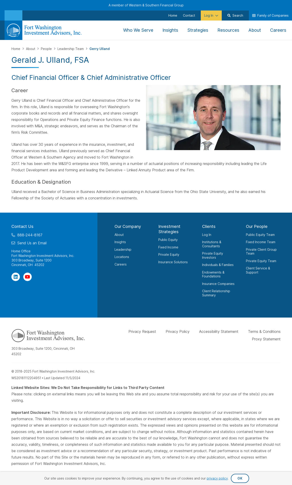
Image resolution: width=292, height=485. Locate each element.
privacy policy (217, 478)
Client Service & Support (258, 270)
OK (239, 478)
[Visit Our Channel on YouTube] (27, 277)
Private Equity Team (261, 261)
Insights (120, 242)
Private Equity (168, 254)
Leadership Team (71, 49)
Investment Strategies (169, 229)
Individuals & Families (218, 265)
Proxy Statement (266, 339)
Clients (209, 226)
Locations (122, 257)
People (47, 49)
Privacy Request (142, 331)
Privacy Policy (178, 331)
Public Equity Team (260, 235)
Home (16, 49)
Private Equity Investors (212, 255)
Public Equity (168, 240)
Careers (121, 264)
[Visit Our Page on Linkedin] (15, 277)
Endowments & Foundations (213, 274)
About (31, 49)
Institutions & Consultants (211, 244)
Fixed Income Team (260, 242)
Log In (206, 235)
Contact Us (22, 226)
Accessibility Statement (218, 331)
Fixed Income (168, 247)
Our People (257, 226)
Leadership (123, 249)
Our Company (128, 226)
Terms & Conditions (264, 331)
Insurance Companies (218, 284)
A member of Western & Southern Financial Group (146, 5)
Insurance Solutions (173, 262)
